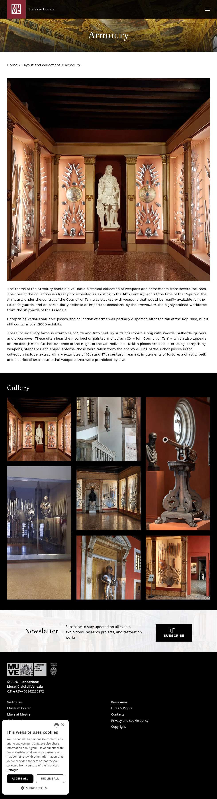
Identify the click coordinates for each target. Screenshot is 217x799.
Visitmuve (14, 702)
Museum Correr (19, 708)
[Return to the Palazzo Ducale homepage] (31, 9)
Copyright (118, 726)
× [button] (62, 725)
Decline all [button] (50, 778)
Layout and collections (41, 65)
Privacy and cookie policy (130, 720)
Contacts (117, 714)
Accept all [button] (20, 778)
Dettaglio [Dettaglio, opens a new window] (12, 770)
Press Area (119, 702)
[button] (207, 9)
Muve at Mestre (18, 714)
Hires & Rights (122, 708)
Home (12, 65)
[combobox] (56, 725)
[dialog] (35, 757)
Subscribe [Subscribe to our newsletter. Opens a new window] (174, 634)
